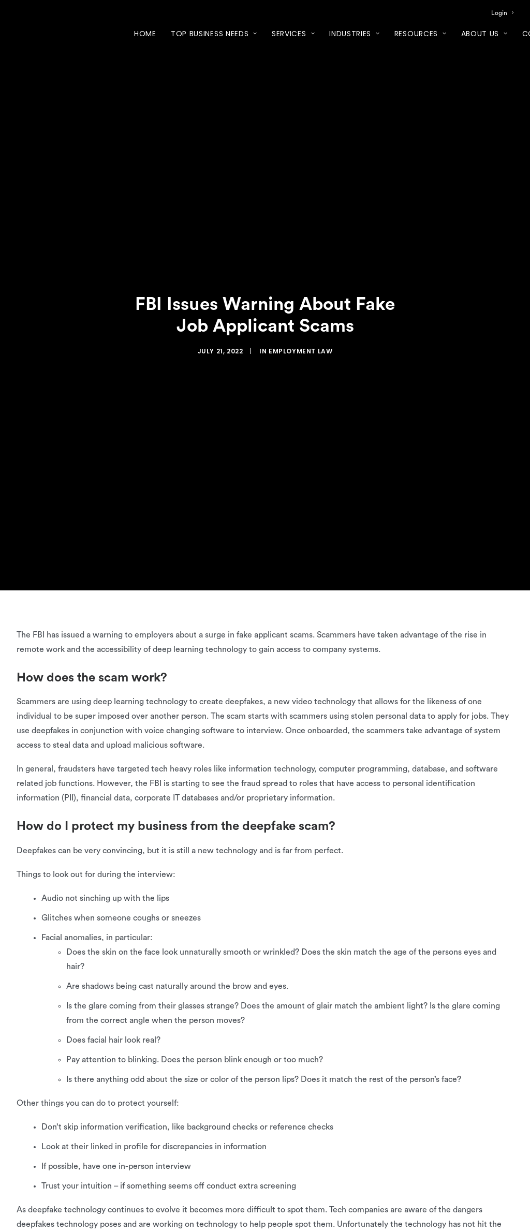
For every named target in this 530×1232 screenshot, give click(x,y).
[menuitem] (502, 13)
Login (502, 13)
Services (293, 33)
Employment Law (300, 324)
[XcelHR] (50, 33)
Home (145, 33)
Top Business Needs (214, 33)
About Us (484, 33)
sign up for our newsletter (64, 1213)
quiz (295, 1199)
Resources (420, 33)
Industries (354, 33)
